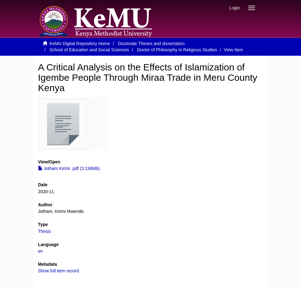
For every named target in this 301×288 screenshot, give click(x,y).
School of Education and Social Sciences (89, 49)
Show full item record (58, 270)
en (40, 251)
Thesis (44, 231)
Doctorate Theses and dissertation (151, 43)
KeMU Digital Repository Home (79, 43)
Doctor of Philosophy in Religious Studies (177, 49)
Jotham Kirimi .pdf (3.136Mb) (69, 168)
